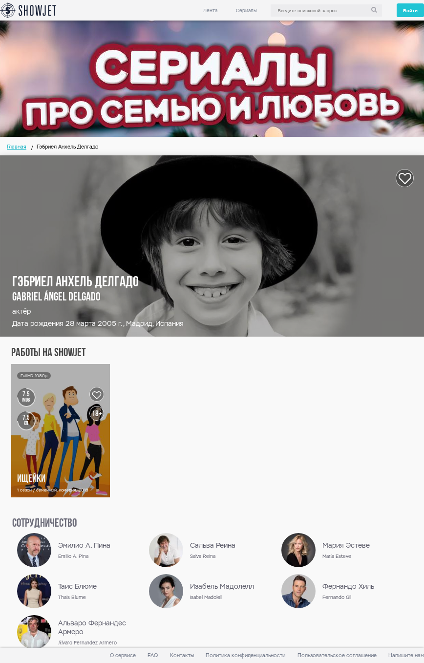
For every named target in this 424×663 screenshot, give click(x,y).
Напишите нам (406, 655)
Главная (16, 147)
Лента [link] (210, 10)
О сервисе (123, 655)
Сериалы (246, 10)
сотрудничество (44, 524)
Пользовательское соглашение (337, 655)
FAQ (153, 655)
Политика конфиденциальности (245, 655)
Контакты (182, 655)
